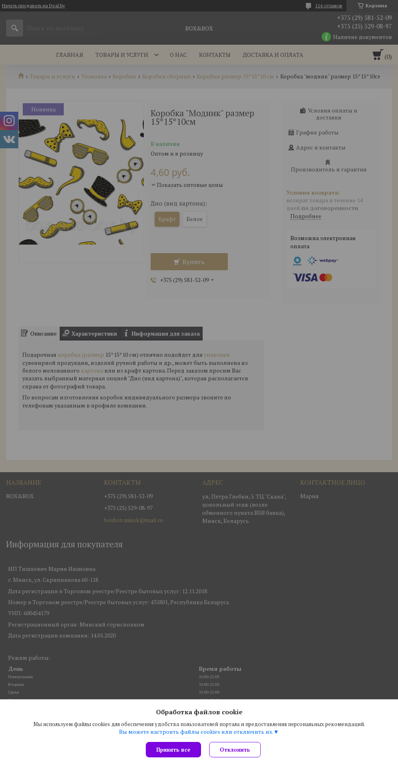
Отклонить (235, 749)
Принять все (173, 749)
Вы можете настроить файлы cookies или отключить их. (196, 731)
